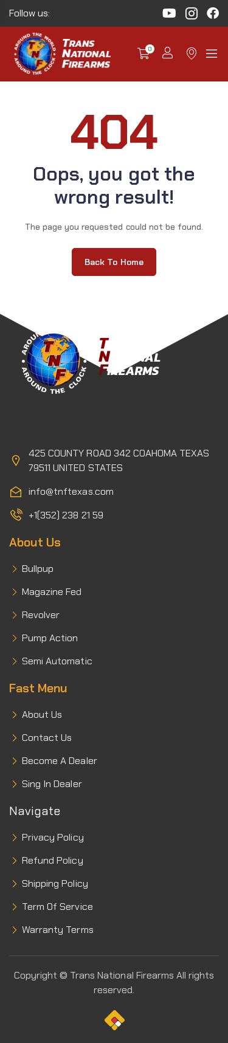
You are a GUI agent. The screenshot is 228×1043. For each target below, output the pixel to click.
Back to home (114, 261)
